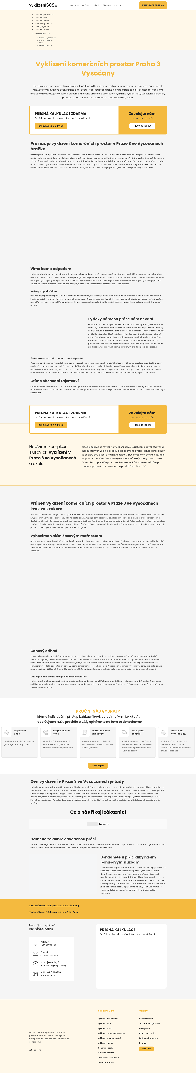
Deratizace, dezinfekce (47, 38)
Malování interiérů (46, 40)
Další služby (41, 33)
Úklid (41, 43)
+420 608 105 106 (142, 125)
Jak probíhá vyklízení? (80, 5)
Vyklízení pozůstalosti (45, 14)
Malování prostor (106, 1030)
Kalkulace (146, 1026)
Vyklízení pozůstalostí (108, 996)
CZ (30, 1027)
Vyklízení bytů (42, 17)
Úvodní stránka (146, 996)
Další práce (144, 1006)
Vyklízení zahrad (43, 29)
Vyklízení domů (42, 20)
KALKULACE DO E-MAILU (51, 125)
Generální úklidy (105, 1025)
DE (40, 1027)
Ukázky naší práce (102, 5)
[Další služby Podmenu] (49, 34)
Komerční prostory (44, 23)
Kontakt (118, 5)
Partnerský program (148, 1015)
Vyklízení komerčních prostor (111, 1011)
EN (35, 1027)
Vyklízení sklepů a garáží (109, 1015)
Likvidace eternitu (45, 45)
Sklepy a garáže (42, 26)
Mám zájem (98, 765)
